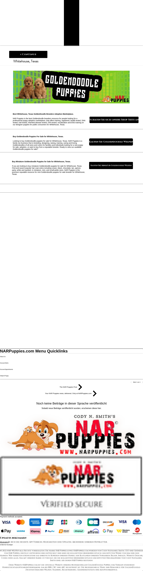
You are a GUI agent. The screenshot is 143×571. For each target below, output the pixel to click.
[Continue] (28, 54)
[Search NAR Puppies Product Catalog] (69, 44)
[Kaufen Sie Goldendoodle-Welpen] (111, 142)
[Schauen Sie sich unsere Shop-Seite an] (114, 119)
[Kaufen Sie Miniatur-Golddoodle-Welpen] (111, 165)
